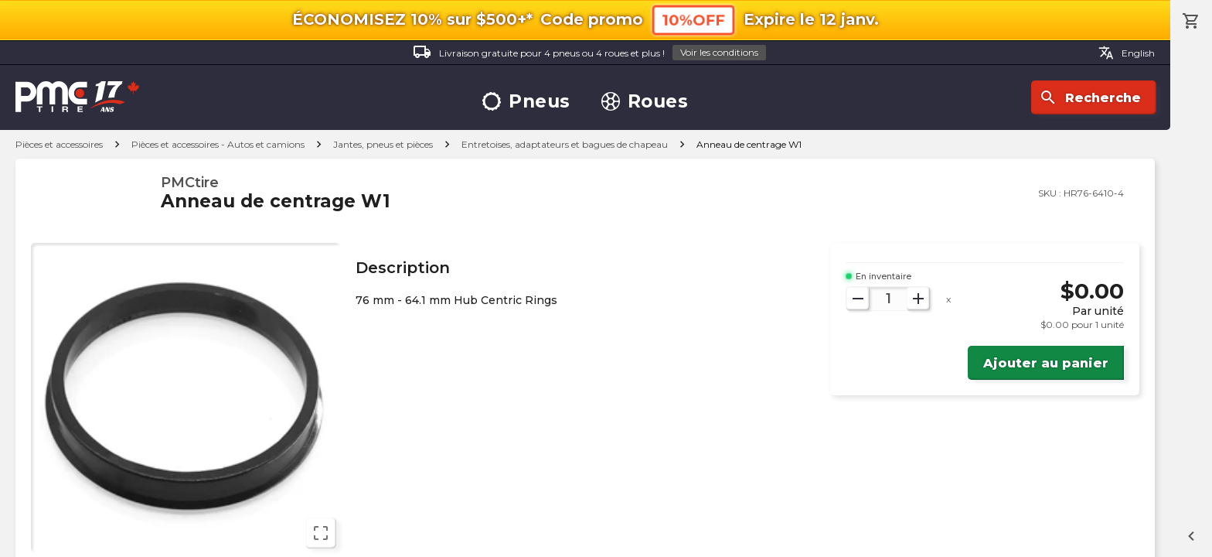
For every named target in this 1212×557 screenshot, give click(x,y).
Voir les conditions (719, 52)
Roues (645, 101)
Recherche (1090, 97)
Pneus (526, 101)
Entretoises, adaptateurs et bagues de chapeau (564, 144)
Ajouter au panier (1045, 363)
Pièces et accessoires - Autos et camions (218, 144)
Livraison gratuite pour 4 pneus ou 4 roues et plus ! (589, 53)
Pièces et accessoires (59, 144)
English (1126, 52)
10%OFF (693, 20)
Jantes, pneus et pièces (383, 144)
